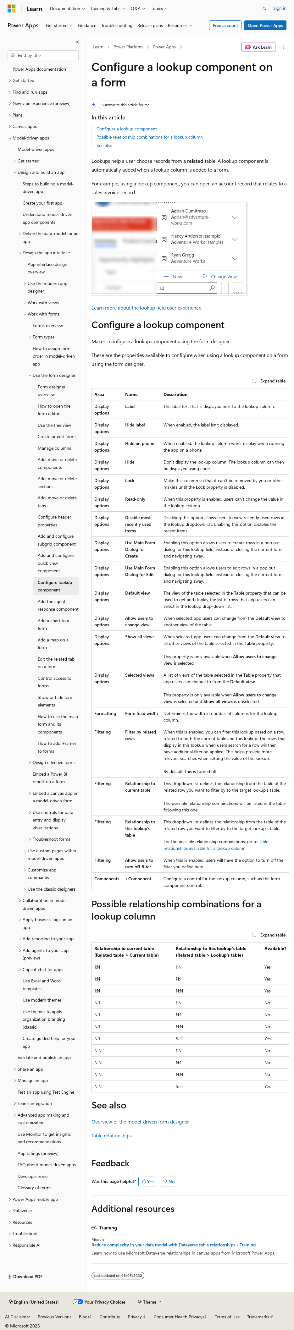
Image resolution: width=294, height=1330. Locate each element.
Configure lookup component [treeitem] (55, 586)
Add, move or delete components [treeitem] (57, 463)
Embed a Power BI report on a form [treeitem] (50, 778)
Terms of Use (227, 1317)
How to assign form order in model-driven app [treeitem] (54, 356)
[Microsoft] (12, 8)
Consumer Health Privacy (178, 1317)
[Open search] (264, 8)
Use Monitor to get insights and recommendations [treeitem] (44, 1138)
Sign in (279, 8)
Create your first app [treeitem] (42, 203)
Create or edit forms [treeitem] (57, 436)
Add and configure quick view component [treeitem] (56, 563)
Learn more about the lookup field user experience (146, 307)
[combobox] (43, 55)
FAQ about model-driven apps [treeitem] (47, 1165)
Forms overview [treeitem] (48, 325)
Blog (83, 1317)
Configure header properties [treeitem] (54, 521)
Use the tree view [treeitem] (54, 425)
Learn (98, 47)
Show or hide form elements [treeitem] (56, 701)
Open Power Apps (265, 25)
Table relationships (112, 1135)
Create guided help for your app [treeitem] (49, 1042)
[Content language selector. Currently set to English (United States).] (34, 1302)
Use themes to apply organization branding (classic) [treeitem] (44, 1019)
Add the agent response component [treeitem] (58, 605)
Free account (225, 25)
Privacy (135, 1317)
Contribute (110, 1317)
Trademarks (258, 1317)
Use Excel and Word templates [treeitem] (42, 985)
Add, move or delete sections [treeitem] (57, 482)
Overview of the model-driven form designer (140, 1121)
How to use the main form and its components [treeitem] (58, 724)
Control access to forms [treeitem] (54, 682)
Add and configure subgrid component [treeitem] (57, 540)
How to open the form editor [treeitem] (54, 410)
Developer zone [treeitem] (32, 1176)
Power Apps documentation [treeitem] (39, 69)
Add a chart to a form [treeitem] (53, 624)
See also (104, 145)
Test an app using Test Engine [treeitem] (46, 1092)
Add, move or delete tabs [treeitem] (57, 501)
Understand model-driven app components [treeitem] (47, 218)
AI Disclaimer (17, 1317)
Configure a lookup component (127, 129)
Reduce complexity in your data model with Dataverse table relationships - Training (174, 1245)
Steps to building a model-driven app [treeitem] (48, 188)
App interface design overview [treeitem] (47, 268)
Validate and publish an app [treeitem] (44, 1057)
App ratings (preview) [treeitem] (38, 1153)
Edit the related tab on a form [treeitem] (56, 663)
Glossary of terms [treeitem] (34, 1187)
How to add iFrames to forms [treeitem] (57, 747)
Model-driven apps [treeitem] (36, 149)
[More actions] (283, 47)
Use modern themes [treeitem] (42, 1000)
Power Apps (164, 47)
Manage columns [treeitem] (54, 448)
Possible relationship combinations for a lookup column (150, 137)
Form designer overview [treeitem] (51, 391)
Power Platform (128, 47)
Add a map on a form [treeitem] (53, 644)
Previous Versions (54, 1317)
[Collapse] (77, 42)
